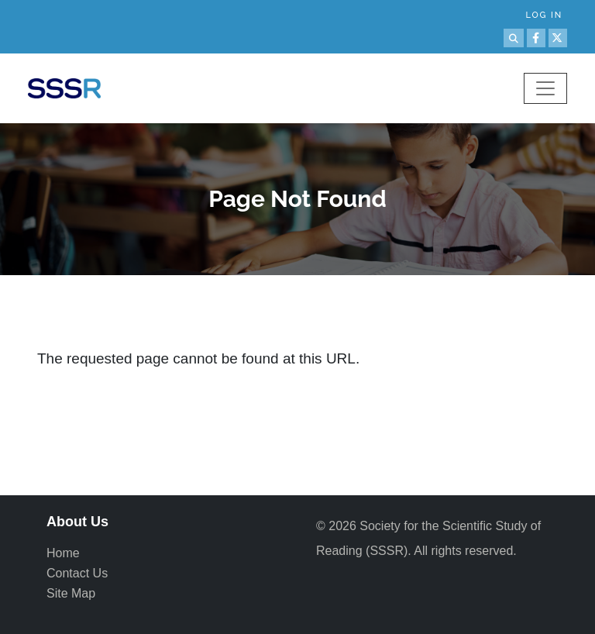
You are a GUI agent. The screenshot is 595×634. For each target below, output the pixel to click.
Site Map (70, 593)
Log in (543, 15)
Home (63, 553)
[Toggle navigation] (545, 88)
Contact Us (77, 573)
